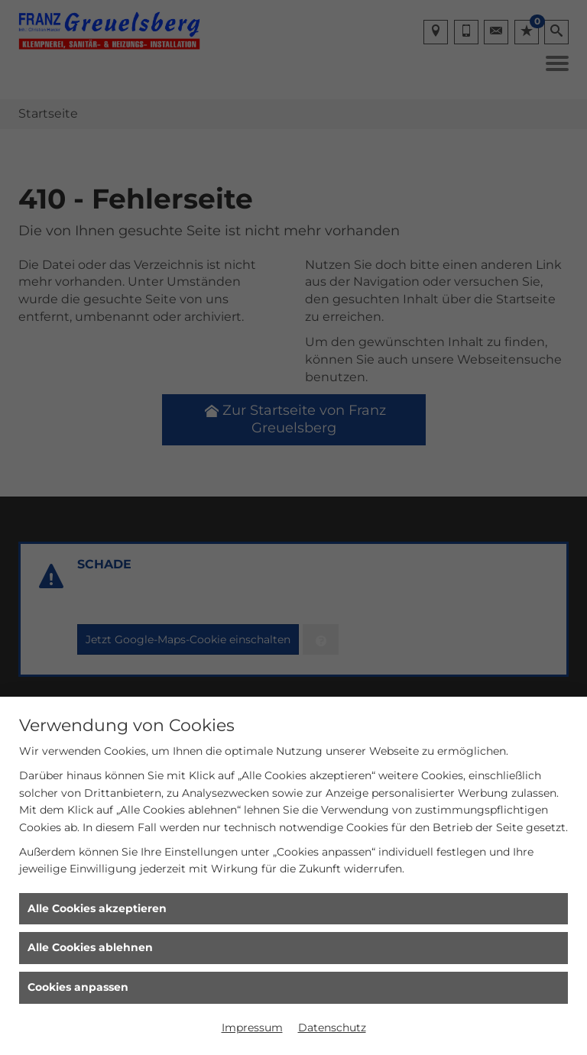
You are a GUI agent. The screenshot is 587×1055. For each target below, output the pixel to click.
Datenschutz (332, 1027)
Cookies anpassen (78, 987)
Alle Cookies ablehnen (90, 947)
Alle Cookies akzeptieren (97, 908)
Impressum (252, 1027)
